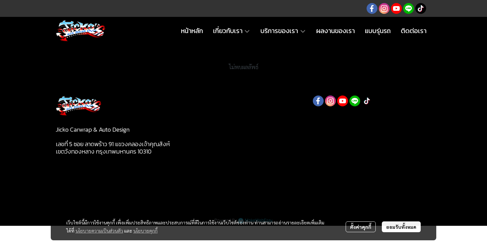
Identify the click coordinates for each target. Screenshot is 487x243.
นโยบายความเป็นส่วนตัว (99, 230)
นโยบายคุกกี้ (145, 230)
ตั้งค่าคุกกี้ (360, 227)
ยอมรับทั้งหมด (401, 227)
